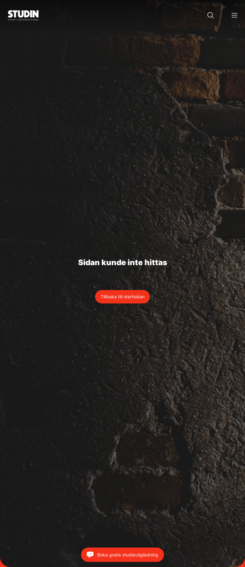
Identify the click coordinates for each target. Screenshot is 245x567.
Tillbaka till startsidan (122, 296)
